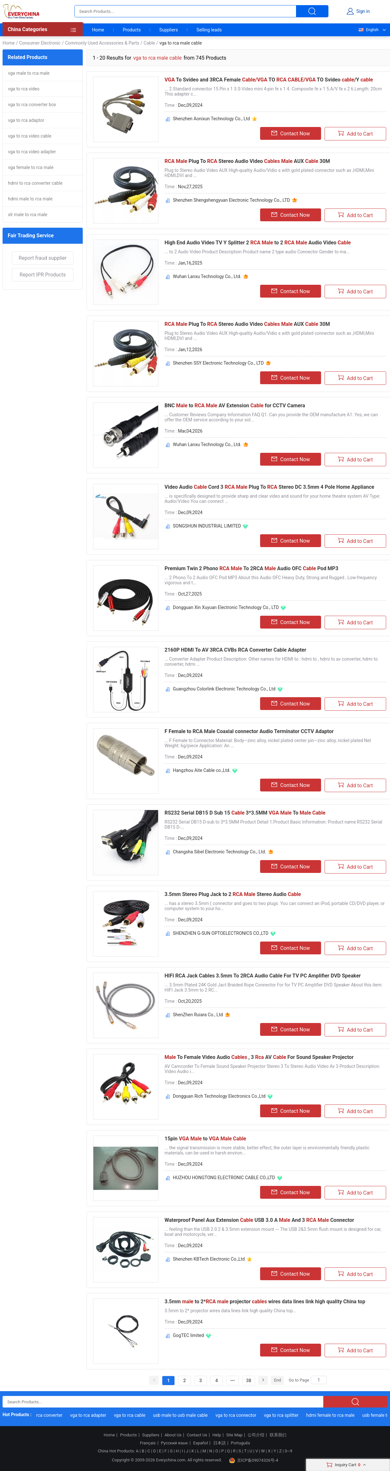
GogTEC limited (188, 1335)
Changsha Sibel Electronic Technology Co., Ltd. (219, 851)
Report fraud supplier (42, 258)
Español (200, 1443)
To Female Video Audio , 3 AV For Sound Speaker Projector (259, 1057)
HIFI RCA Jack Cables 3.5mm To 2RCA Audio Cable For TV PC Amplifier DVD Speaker (263, 976)
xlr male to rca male (27, 214)
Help (216, 1435)
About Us (173, 1435)
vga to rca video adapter (32, 151)
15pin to (205, 1139)
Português (240, 1443)
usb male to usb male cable (185, 1415)
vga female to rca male (31, 167)
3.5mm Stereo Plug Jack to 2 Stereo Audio (233, 894)
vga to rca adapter (93, 1415)
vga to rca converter (48, 1415)
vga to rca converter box (32, 104)
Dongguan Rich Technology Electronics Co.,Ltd (219, 1096)
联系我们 (278, 1435)
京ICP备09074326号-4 (253, 1460)
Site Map (234, 1435)
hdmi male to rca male (30, 198)
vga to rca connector (240, 1415)
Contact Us (197, 1435)
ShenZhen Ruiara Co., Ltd (198, 1014)
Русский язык (174, 1443)
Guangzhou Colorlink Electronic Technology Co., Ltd (224, 688)
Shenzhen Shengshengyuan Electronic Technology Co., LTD (231, 200)
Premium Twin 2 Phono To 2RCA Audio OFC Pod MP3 (251, 568)
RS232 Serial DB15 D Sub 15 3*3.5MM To (245, 813)
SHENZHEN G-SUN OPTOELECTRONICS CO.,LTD (220, 933)
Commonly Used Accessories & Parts (102, 43)
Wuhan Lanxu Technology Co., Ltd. (207, 276)
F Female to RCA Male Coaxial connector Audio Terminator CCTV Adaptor (249, 731)
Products (132, 29)
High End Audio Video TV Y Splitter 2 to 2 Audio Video (258, 243)
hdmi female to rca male (335, 1415)
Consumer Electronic (39, 43)
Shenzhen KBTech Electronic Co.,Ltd (209, 1259)
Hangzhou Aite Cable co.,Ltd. (201, 770)
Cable (149, 43)
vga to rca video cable (29, 136)
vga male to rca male (29, 73)
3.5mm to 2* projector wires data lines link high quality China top (265, 1301)
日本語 (219, 1443)
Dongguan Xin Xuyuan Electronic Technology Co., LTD (226, 607)
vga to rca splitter (286, 1415)
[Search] (319, 1380)
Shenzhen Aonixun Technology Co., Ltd (211, 118)
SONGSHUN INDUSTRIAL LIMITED (207, 525)
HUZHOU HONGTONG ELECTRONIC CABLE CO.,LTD (224, 1177)
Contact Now (290, 133)
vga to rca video (23, 88)
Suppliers (168, 29)
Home (98, 29)
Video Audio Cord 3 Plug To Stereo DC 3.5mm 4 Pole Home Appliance (269, 487)
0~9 (288, 1451)
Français (148, 1443)
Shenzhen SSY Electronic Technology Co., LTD (218, 363)
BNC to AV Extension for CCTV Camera (235, 405)
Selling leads (209, 29)
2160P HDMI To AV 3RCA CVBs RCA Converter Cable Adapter (235, 650)
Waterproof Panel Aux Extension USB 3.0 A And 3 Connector (259, 1220)
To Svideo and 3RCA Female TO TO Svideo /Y (269, 80)
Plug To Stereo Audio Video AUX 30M (247, 161)
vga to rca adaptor (26, 120)
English (368, 30)
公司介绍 (256, 1435)
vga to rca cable (134, 1415)
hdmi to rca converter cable (35, 183)
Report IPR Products (43, 275)
